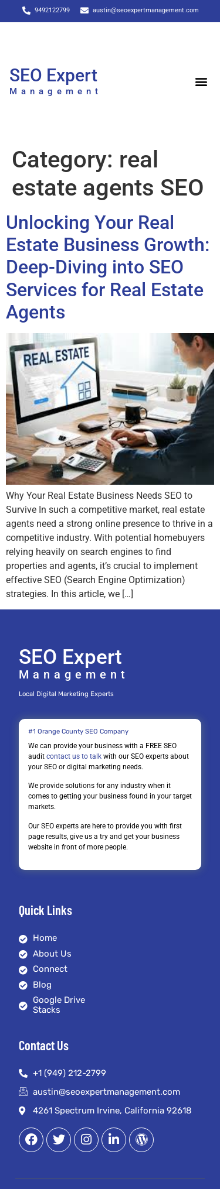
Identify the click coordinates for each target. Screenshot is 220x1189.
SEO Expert (53, 75)
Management (55, 91)
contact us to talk (73, 756)
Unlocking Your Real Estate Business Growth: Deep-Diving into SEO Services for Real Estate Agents (107, 267)
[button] (201, 81)
